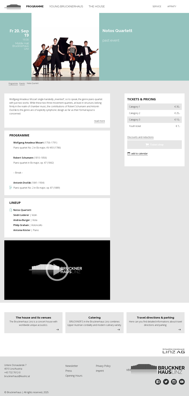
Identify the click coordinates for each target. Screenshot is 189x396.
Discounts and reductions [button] (140, 137)
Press (68, 370)
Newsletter (71, 366)
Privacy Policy (103, 366)
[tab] (34, 6)
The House (97, 6)
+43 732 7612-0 (12, 372)
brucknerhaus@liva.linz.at (17, 376)
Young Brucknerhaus (66, 6)
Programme (35, 6)
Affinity (171, 6)
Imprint (100, 370)
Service (156, 6)
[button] (57, 270)
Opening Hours (73, 375)
